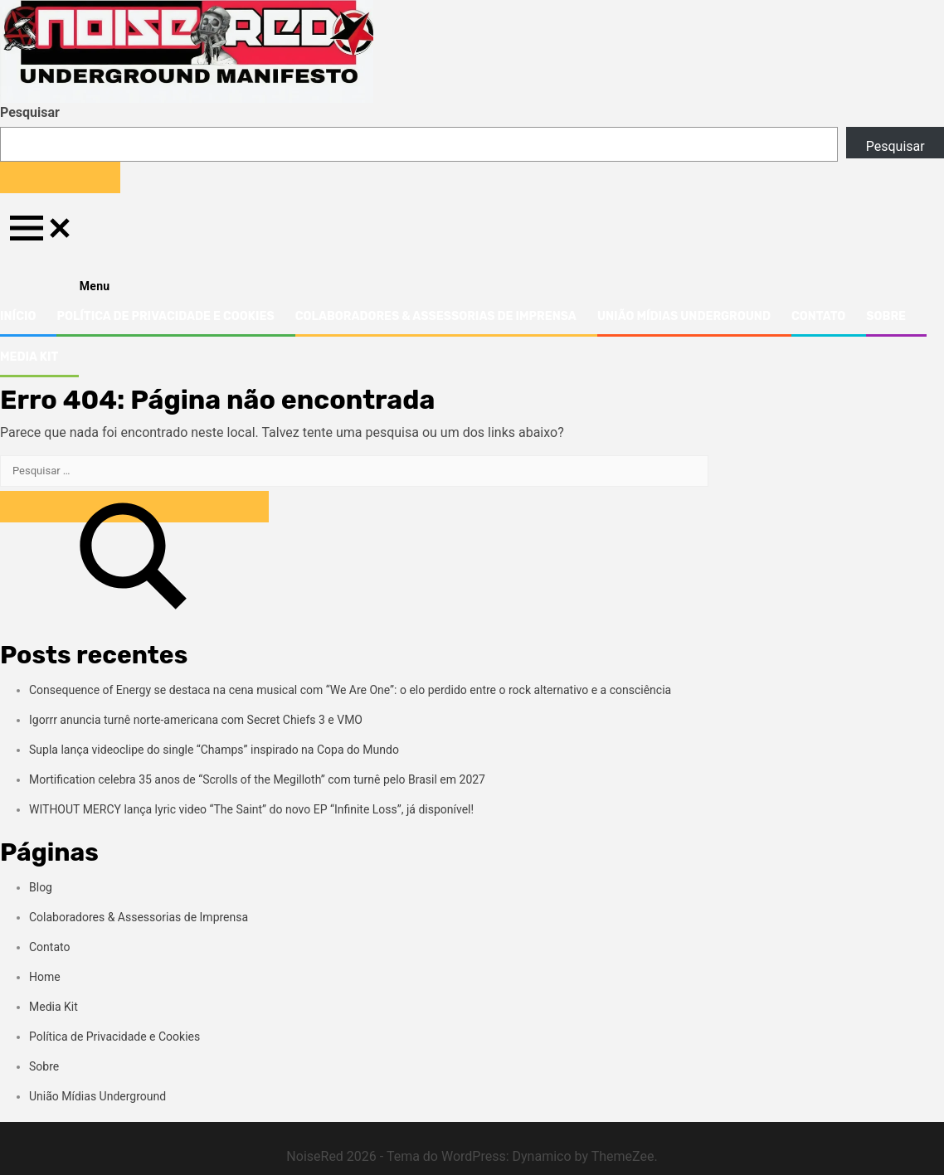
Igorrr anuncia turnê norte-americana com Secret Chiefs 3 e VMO (196, 719)
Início (18, 316)
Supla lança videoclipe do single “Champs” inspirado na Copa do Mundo (214, 749)
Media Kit (29, 357)
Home (45, 976)
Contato (818, 316)
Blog (40, 887)
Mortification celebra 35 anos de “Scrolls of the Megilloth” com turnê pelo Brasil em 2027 (257, 779)
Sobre (886, 316)
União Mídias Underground (684, 316)
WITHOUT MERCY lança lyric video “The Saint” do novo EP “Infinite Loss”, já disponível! (251, 809)
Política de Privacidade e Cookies (165, 316)
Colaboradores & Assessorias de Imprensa (436, 316)
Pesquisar (30, 112)
